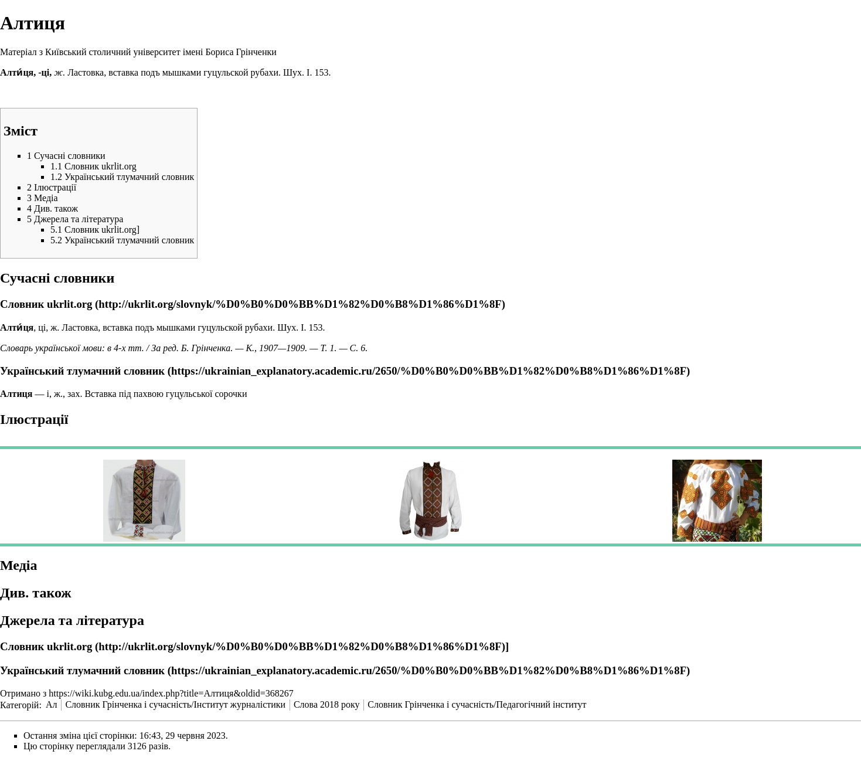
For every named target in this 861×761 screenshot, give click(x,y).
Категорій (19, 704)
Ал (51, 704)
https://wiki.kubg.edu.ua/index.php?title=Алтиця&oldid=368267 (171, 693)
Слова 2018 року (327, 704)
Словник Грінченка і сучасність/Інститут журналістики (175, 704)
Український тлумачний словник (82, 371)
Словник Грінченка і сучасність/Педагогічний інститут (476, 704)
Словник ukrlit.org (46, 304)
